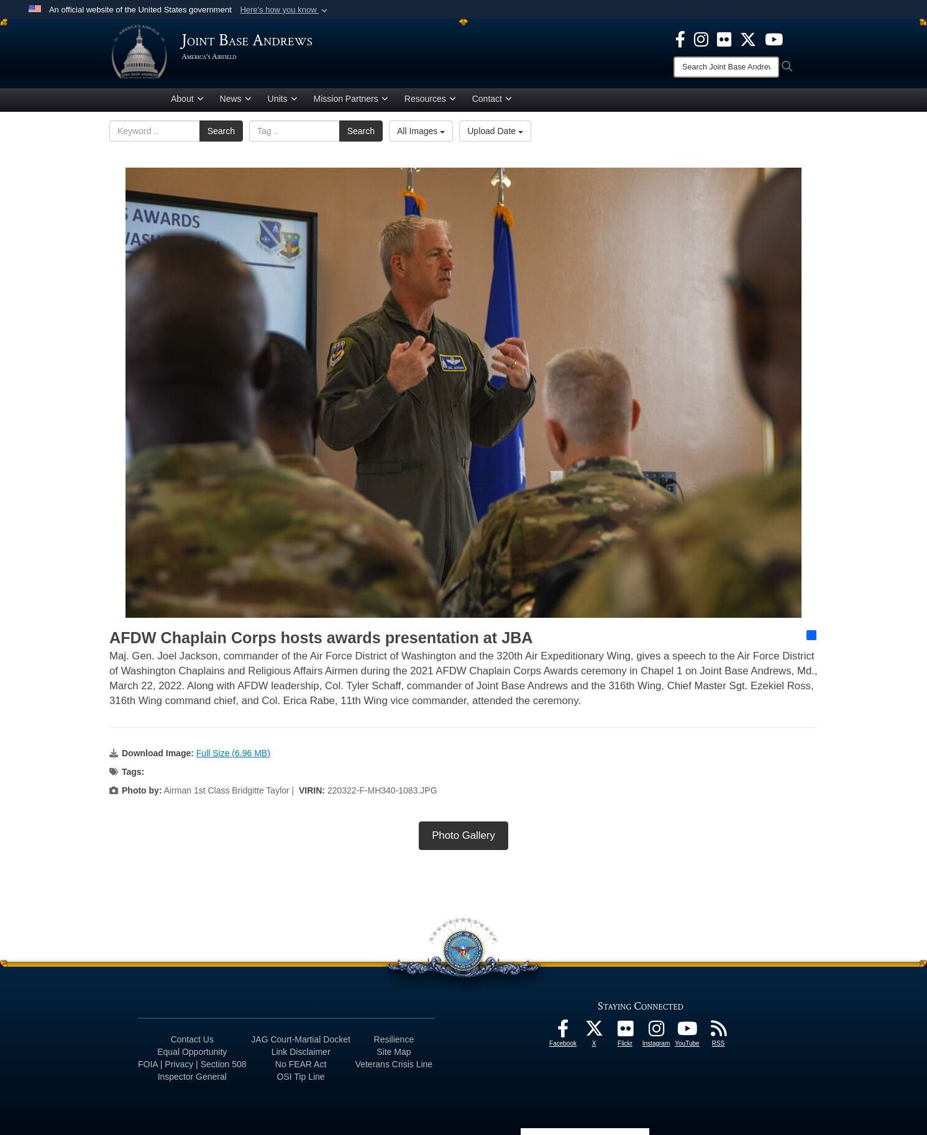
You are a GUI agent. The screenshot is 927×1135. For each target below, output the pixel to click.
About (187, 101)
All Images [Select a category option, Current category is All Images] (421, 133)
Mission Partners (351, 101)
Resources (430, 101)
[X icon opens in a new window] (748, 38)
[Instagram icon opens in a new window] (701, 38)
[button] (285, 10)
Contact (492, 101)
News (236, 101)
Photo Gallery (463, 837)
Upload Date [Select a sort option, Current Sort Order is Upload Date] (495, 133)
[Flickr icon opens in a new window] (724, 38)
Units (283, 101)
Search (221, 133)
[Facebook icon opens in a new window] (680, 38)
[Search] (726, 67)
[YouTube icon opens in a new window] (774, 38)
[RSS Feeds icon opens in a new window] (718, 1034)
